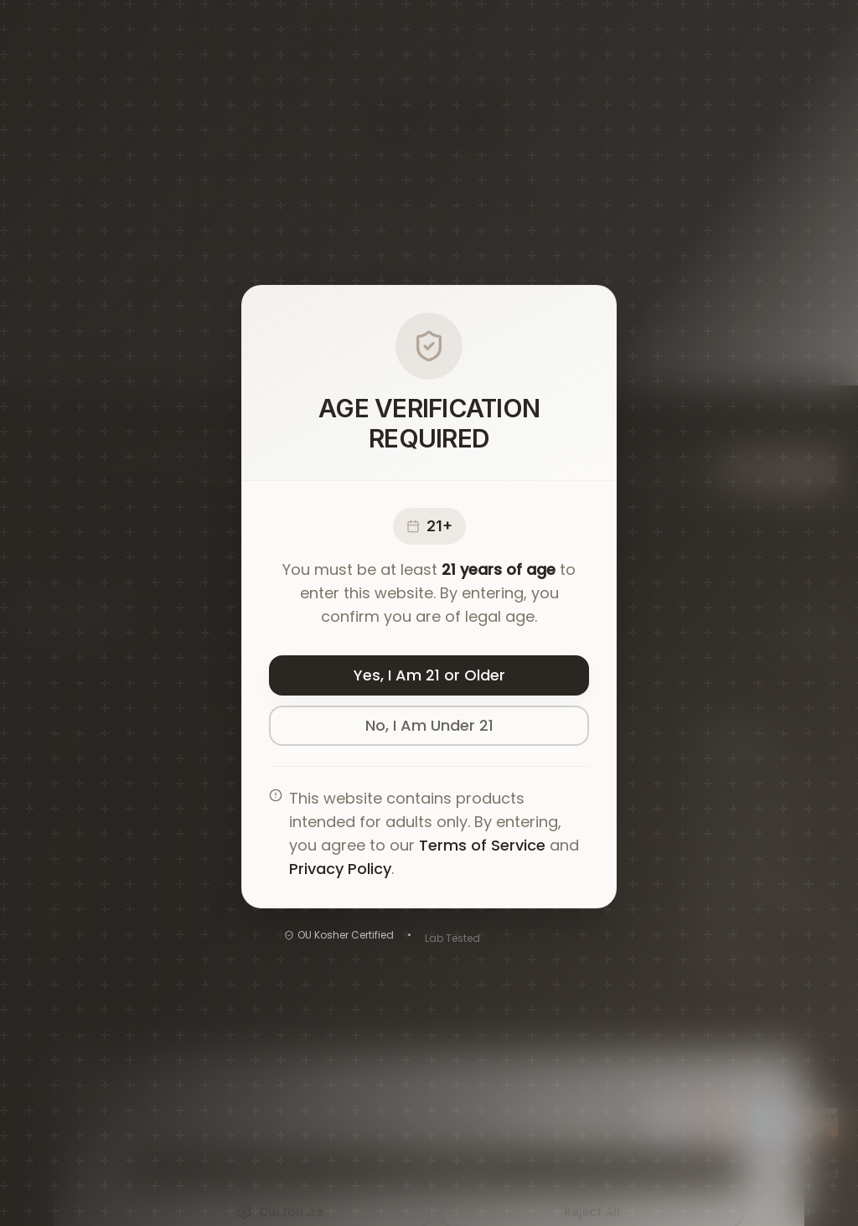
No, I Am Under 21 (429, 729)
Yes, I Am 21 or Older (429, 679)
